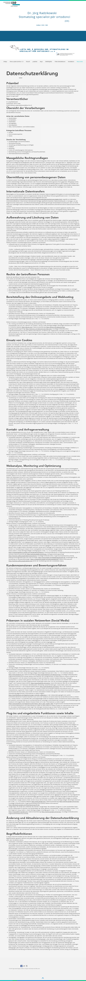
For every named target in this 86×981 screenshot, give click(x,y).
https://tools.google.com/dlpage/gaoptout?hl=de (51, 557)
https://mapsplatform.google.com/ (18, 812)
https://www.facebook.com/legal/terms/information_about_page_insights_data (31, 703)
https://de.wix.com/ (27, 327)
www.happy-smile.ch (20, 968)
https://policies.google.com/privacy (37, 554)
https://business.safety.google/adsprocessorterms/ (23, 556)
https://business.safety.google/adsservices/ (21, 561)
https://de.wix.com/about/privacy (55, 327)
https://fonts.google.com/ (38, 801)
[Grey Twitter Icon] (24, 966)
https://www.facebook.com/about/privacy (49, 674)
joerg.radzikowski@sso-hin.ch (23, 105)
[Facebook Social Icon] (21, 966)
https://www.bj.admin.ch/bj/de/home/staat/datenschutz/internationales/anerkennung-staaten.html (34, 199)
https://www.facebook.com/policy (40, 683)
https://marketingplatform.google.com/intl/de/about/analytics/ (26, 552)
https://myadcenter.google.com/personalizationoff (44, 559)
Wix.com (38, 968)
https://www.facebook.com (16, 674)
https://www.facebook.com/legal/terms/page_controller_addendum (27, 695)
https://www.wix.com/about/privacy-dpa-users (39, 329)
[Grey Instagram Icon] (27, 966)
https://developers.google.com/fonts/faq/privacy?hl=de (24, 805)
